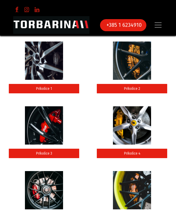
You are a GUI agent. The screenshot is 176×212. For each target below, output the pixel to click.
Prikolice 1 (44, 89)
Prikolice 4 (132, 153)
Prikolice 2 (132, 89)
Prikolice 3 (44, 153)
